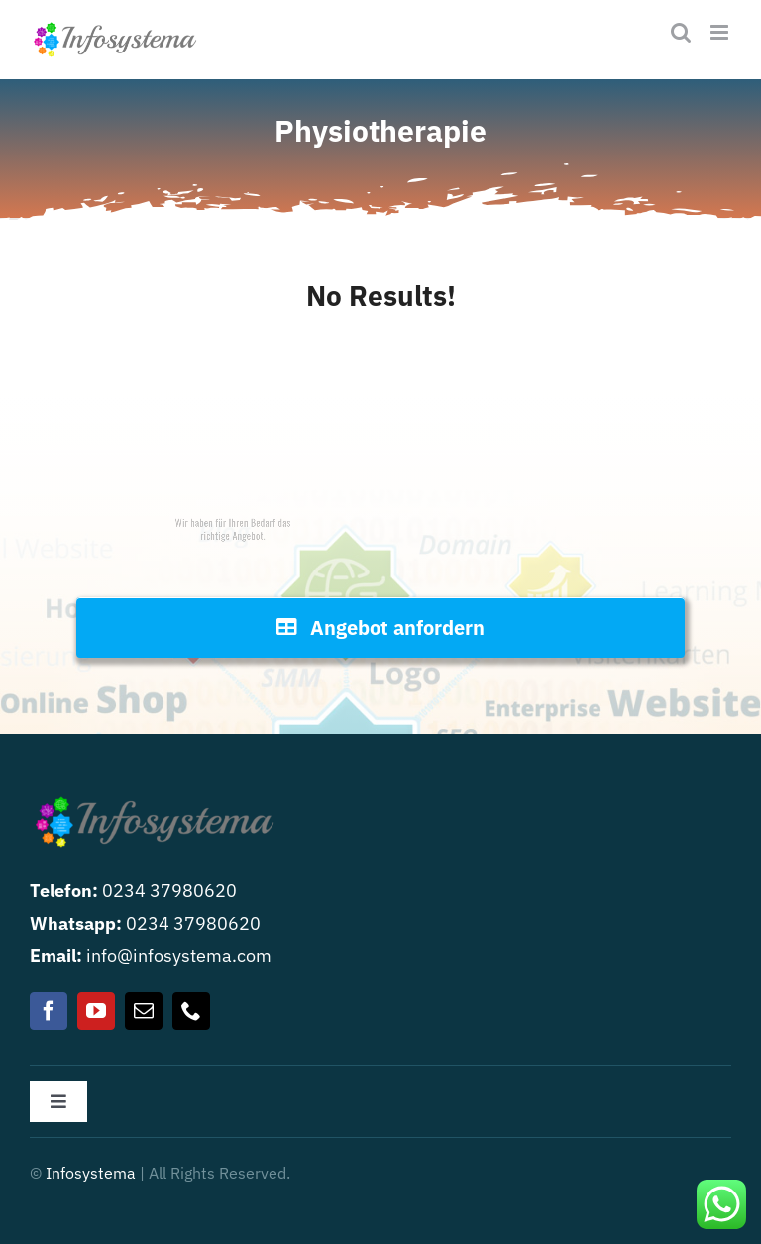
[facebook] (48, 1011)
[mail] (144, 1011)
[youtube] (96, 1011)
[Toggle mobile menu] (720, 32)
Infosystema (91, 1173)
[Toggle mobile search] (681, 32)
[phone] (191, 1011)
